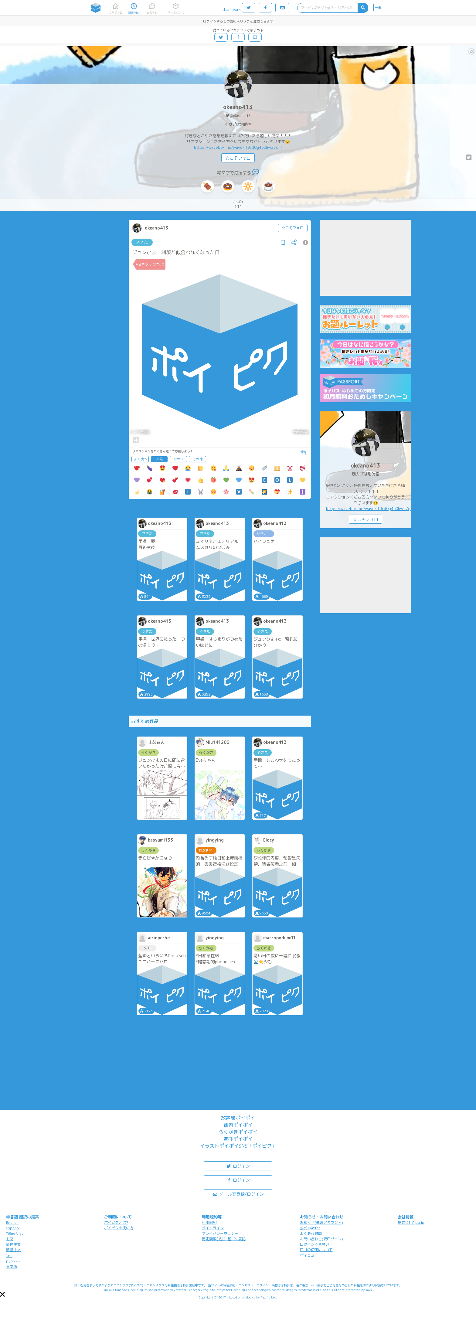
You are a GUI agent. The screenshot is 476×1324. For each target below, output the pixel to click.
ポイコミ (307, 1255)
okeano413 (238, 107)
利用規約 (209, 1222)
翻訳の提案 (29, 1217)
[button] (2, 1294)
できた (142, 242)
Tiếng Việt (14, 1233)
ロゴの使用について (316, 1249)
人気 (159, 459)
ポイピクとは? (116, 1222)
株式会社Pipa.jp (411, 1222)
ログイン (238, 1165)
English (12, 1222)
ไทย (9, 1255)
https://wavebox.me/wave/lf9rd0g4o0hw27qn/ (238, 147)
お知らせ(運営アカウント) (321, 1222)
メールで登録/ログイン (238, 1193)
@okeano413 (239, 115)
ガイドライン (213, 1227)
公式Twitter (310, 1227)
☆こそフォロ (238, 158)
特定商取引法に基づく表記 (224, 1238)
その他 (197, 459)
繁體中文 (13, 1249)
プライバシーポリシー (220, 1233)
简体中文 (13, 1244)
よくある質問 (311, 1233)
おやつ (178, 459)
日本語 (11, 1266)
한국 (9, 1238)
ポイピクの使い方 (118, 1227)
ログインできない (314, 1244)
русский (13, 1261)
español (12, 1227)
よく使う (140, 459)
